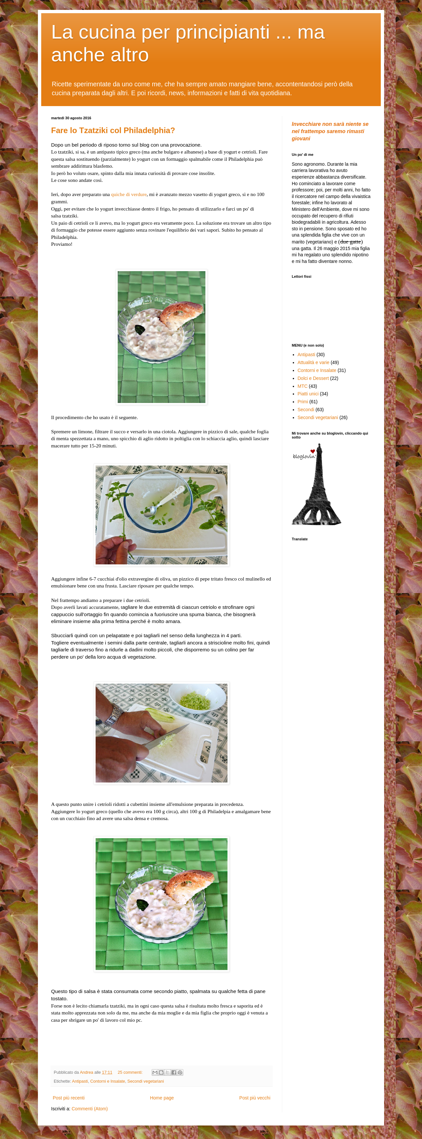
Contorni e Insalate (107, 1081)
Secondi (306, 409)
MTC (303, 386)
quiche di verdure (129, 194)
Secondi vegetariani (145, 1081)
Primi (303, 401)
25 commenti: (131, 1072)
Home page (162, 1097)
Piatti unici (308, 393)
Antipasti (80, 1081)
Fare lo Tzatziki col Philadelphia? (113, 130)
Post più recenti (69, 1097)
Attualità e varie (314, 362)
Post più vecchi (254, 1097)
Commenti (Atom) (90, 1108)
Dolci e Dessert (313, 378)
